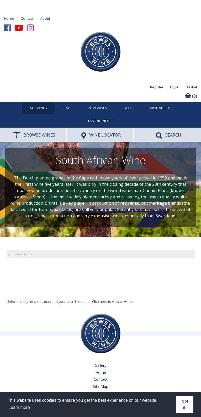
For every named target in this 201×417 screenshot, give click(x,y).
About (45, 18)
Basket (191, 87)
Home (9, 18)
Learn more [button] (19, 407)
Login (174, 87)
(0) (191, 96)
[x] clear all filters (20, 254)
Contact (27, 18)
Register (156, 87)
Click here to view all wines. (113, 301)
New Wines (97, 108)
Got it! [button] (185, 404)
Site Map (100, 386)
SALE (68, 108)
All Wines (38, 108)
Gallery (100, 365)
